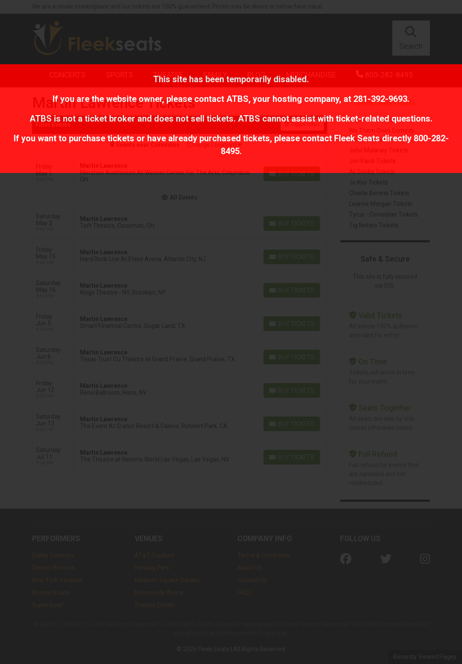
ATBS (237, 99)
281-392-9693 (380, 99)
